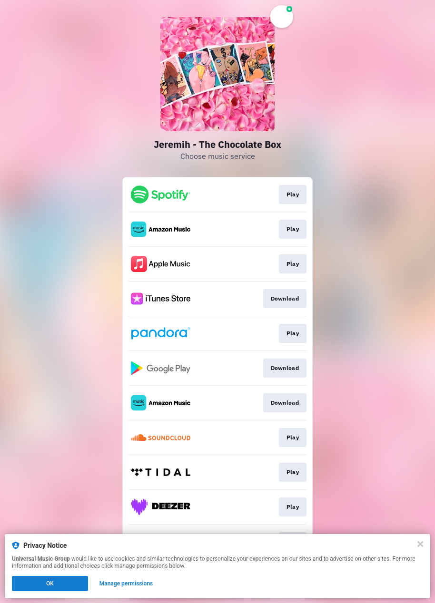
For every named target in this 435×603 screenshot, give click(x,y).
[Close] (420, 544)
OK (50, 583)
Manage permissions (126, 583)
